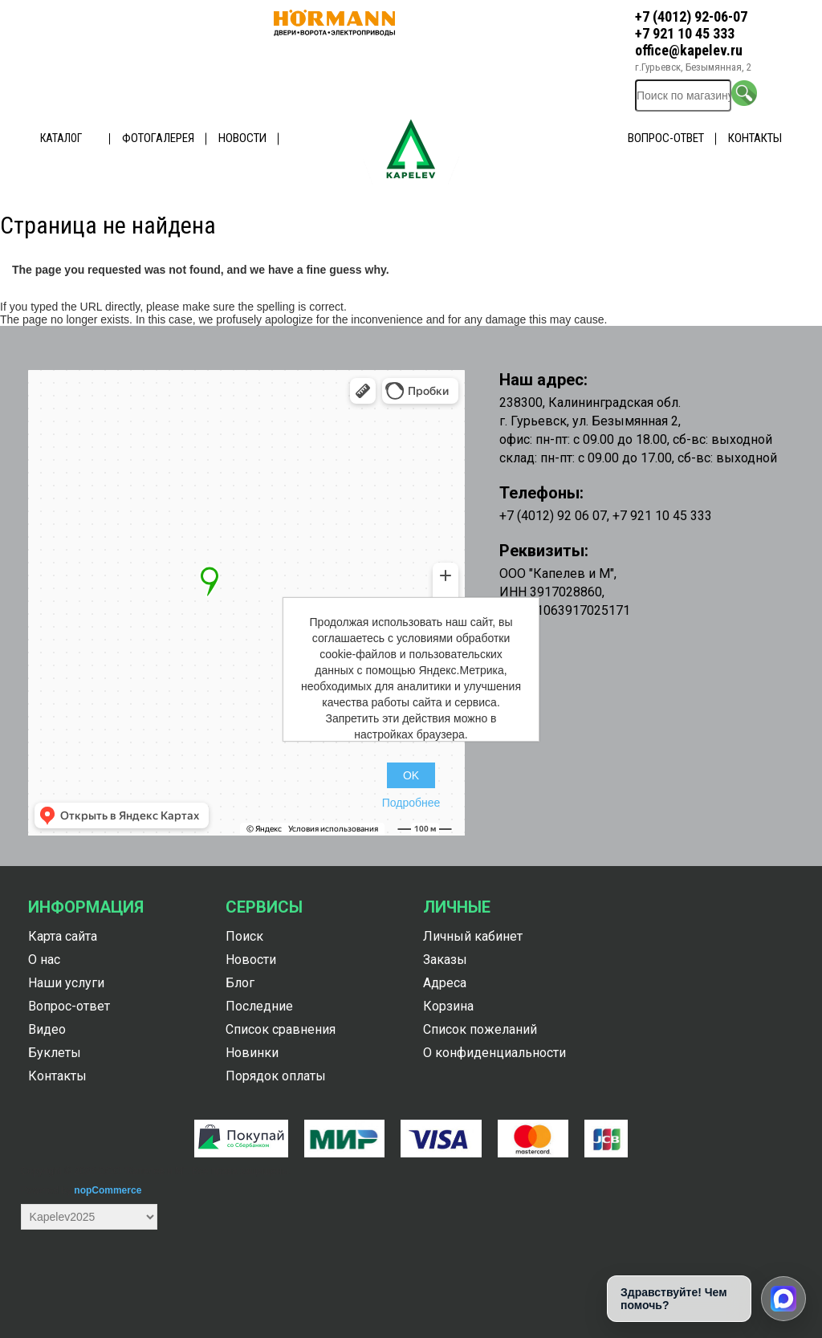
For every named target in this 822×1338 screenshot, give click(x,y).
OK (411, 775)
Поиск (244, 936)
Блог (240, 982)
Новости (242, 138)
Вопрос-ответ (666, 138)
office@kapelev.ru (689, 50)
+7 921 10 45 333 (685, 33)
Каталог (61, 138)
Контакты (755, 138)
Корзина (448, 1006)
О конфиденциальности (494, 1052)
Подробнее (411, 802)
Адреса (444, 982)
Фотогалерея (158, 138)
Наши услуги (66, 982)
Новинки (252, 1052)
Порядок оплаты (276, 1076)
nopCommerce (107, 1190)
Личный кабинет (473, 936)
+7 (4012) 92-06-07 (691, 16)
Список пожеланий (480, 1029)
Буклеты (54, 1052)
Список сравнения (281, 1029)
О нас (44, 959)
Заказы (445, 959)
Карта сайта (62, 936)
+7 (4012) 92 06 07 (553, 515)
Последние (259, 1006)
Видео (47, 1029)
